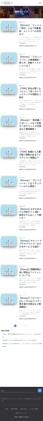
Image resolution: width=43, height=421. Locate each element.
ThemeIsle (26, 417)
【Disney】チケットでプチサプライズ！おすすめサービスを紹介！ (30, 244)
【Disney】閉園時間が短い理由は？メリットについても (30, 272)
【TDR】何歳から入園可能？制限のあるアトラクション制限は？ (30, 155)
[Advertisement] (21, 364)
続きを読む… (23, 43)
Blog (6, 409)
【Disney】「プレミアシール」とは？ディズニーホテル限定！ (30, 183)
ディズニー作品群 (34, 409)
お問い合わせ (23, 409)
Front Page (14, 409)
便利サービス (22, 22)
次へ (26, 325)
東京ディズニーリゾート (21, 413)
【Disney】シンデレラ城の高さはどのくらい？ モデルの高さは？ (19, 340)
